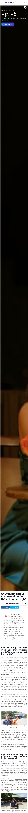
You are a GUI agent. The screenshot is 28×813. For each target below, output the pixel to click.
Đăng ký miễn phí (7, 24)
